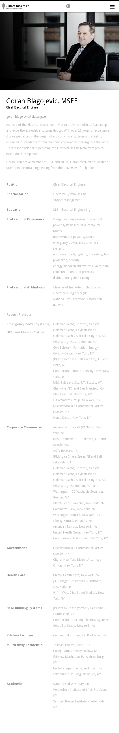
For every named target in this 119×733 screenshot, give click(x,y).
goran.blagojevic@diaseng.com (27, 116)
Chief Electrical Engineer (22, 107)
